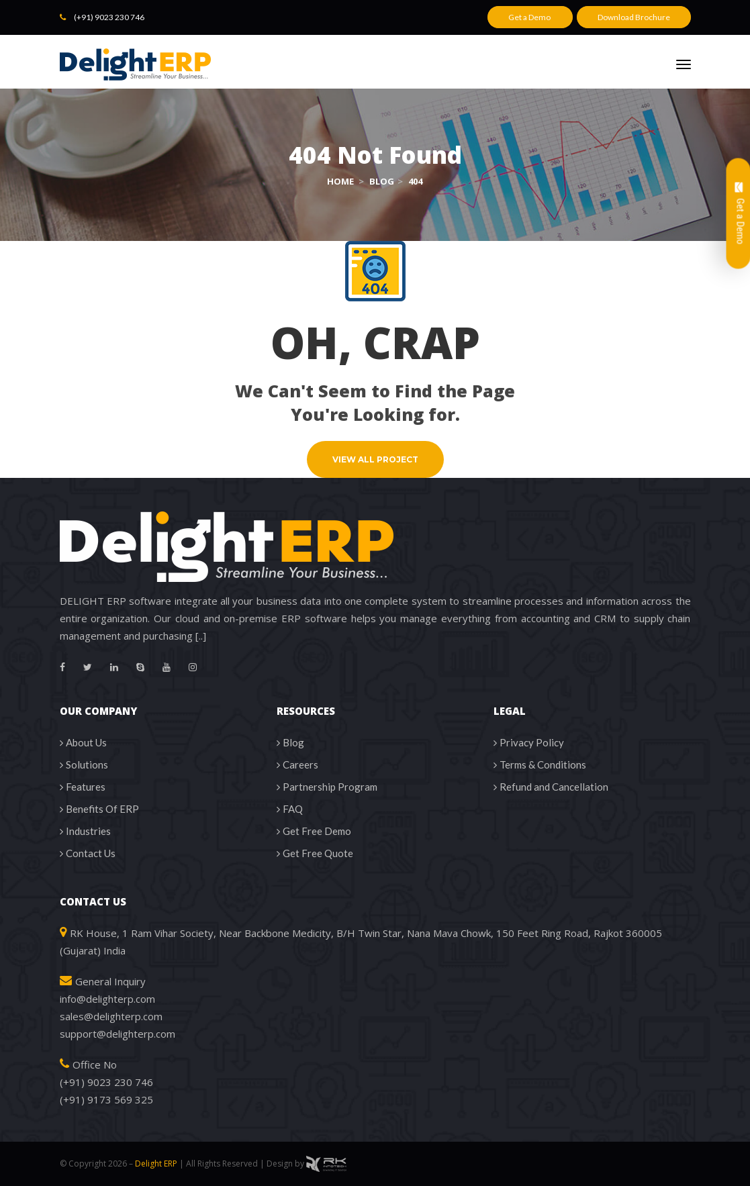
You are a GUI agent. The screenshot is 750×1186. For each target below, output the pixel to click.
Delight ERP (156, 1163)
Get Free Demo (317, 831)
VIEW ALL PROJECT (375, 459)
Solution (87, 764)
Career (300, 764)
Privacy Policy (532, 742)
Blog (293, 742)
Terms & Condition (543, 764)
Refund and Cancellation (554, 787)
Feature (85, 787)
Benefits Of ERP (102, 809)
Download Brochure (634, 17)
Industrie (88, 831)
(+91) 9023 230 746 (109, 17)
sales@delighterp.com (111, 1016)
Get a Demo (530, 17)
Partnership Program (330, 787)
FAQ (293, 809)
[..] (200, 635)
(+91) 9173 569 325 (106, 1099)
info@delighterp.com (107, 998)
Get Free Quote (318, 853)
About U (86, 742)
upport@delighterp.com (117, 1033)
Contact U (90, 853)
